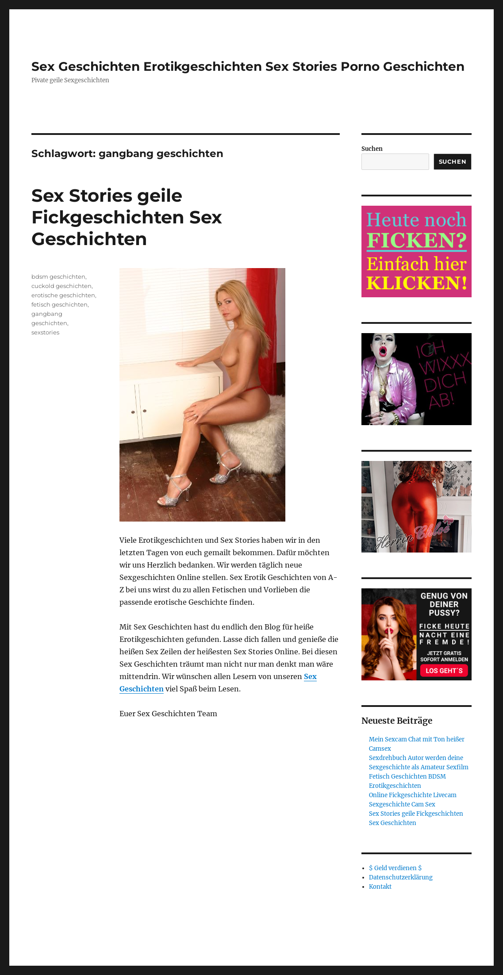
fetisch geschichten (59, 304)
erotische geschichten (63, 295)
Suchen (372, 149)
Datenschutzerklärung (401, 877)
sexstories (45, 332)
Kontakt (380, 887)
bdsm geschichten (58, 276)
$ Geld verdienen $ (395, 868)
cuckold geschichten (61, 285)
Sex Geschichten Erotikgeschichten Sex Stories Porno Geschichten (248, 66)
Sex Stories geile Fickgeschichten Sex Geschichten (126, 217)
